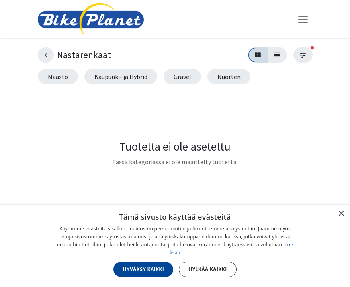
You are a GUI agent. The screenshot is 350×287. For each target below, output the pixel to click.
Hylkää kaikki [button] (207, 269)
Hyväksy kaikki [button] (143, 269)
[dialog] (175, 246)
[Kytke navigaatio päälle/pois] (303, 19)
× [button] (341, 214)
